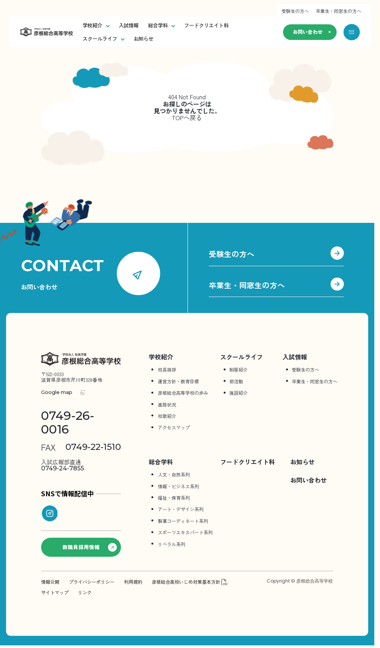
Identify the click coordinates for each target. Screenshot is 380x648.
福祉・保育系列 (174, 497)
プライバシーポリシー (91, 581)
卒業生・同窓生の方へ (338, 11)
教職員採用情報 (90, 547)
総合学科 (161, 25)
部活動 (236, 381)
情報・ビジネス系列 (178, 486)
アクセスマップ (174, 427)
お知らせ (143, 38)
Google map (56, 392)
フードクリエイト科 (206, 25)
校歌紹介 (167, 416)
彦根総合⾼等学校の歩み (183, 393)
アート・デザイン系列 (181, 509)
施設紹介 (238, 393)
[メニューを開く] (351, 32)
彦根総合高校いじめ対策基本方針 (186, 581)
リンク (85, 592)
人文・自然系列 (174, 474)
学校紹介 (96, 25)
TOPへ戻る (187, 117)
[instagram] (50, 513)
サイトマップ (54, 592)
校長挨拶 (167, 370)
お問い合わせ (307, 32)
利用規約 (133, 581)
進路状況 (167, 404)
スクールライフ (103, 38)
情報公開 (50, 581)
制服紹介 (238, 370)
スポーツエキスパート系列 (185, 532)
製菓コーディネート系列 (183, 521)
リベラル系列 (171, 544)
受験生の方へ (295, 11)
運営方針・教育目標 (178, 381)
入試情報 (128, 25)
